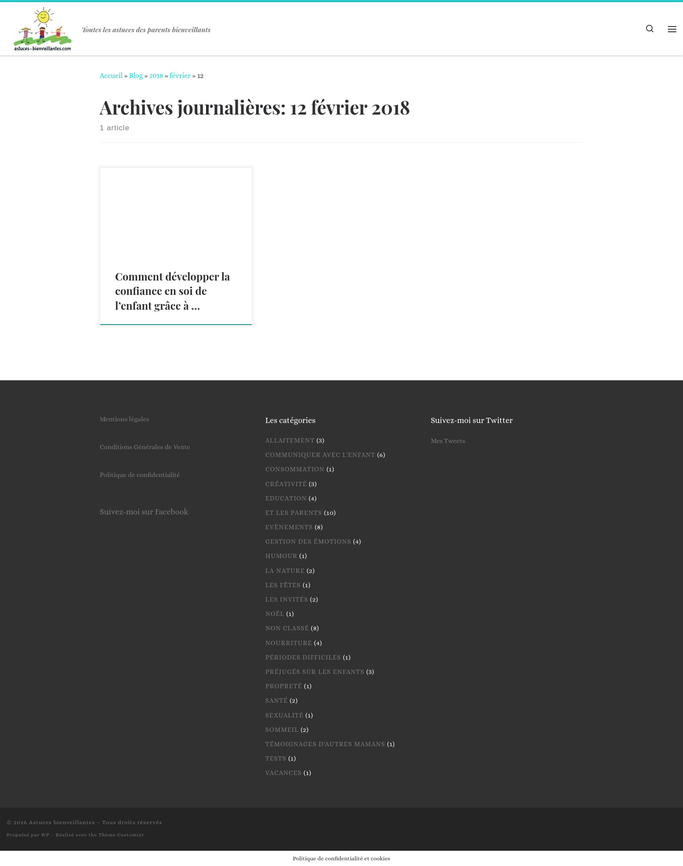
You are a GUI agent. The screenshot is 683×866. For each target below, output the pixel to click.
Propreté (283, 686)
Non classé (287, 628)
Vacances (283, 773)
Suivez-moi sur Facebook (144, 511)
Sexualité (284, 715)
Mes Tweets (448, 441)
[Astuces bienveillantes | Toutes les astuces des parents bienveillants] (43, 26)
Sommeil (282, 730)
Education (286, 498)
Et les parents (293, 513)
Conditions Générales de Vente (145, 447)
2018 (156, 75)
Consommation (295, 469)
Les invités (286, 599)
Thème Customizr (121, 835)
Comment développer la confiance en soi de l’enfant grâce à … (172, 291)
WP (45, 835)
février (179, 75)
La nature (285, 571)
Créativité (286, 484)
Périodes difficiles (303, 657)
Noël (274, 614)
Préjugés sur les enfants (315, 672)
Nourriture (288, 643)
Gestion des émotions (308, 541)
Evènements (289, 527)
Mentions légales (124, 419)
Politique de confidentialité (140, 475)
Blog (135, 75)
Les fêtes (283, 585)
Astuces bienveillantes (62, 822)
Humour (281, 556)
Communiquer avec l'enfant (320, 455)
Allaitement (289, 440)
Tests (276, 758)
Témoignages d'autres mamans (325, 744)
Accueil (111, 75)
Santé (276, 700)
